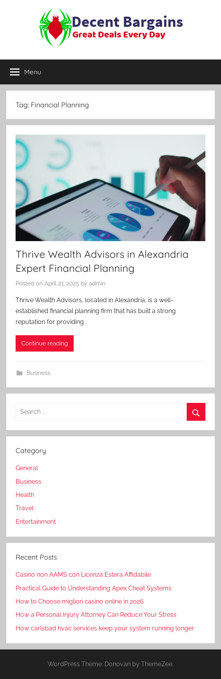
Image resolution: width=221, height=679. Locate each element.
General (27, 468)
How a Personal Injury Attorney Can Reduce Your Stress (96, 614)
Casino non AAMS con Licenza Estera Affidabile (83, 574)
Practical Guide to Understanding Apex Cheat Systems (93, 588)
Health (25, 495)
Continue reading (44, 343)
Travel (25, 508)
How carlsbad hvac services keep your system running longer (105, 628)
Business (38, 372)
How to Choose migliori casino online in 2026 (80, 601)
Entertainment (36, 521)
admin (97, 283)
